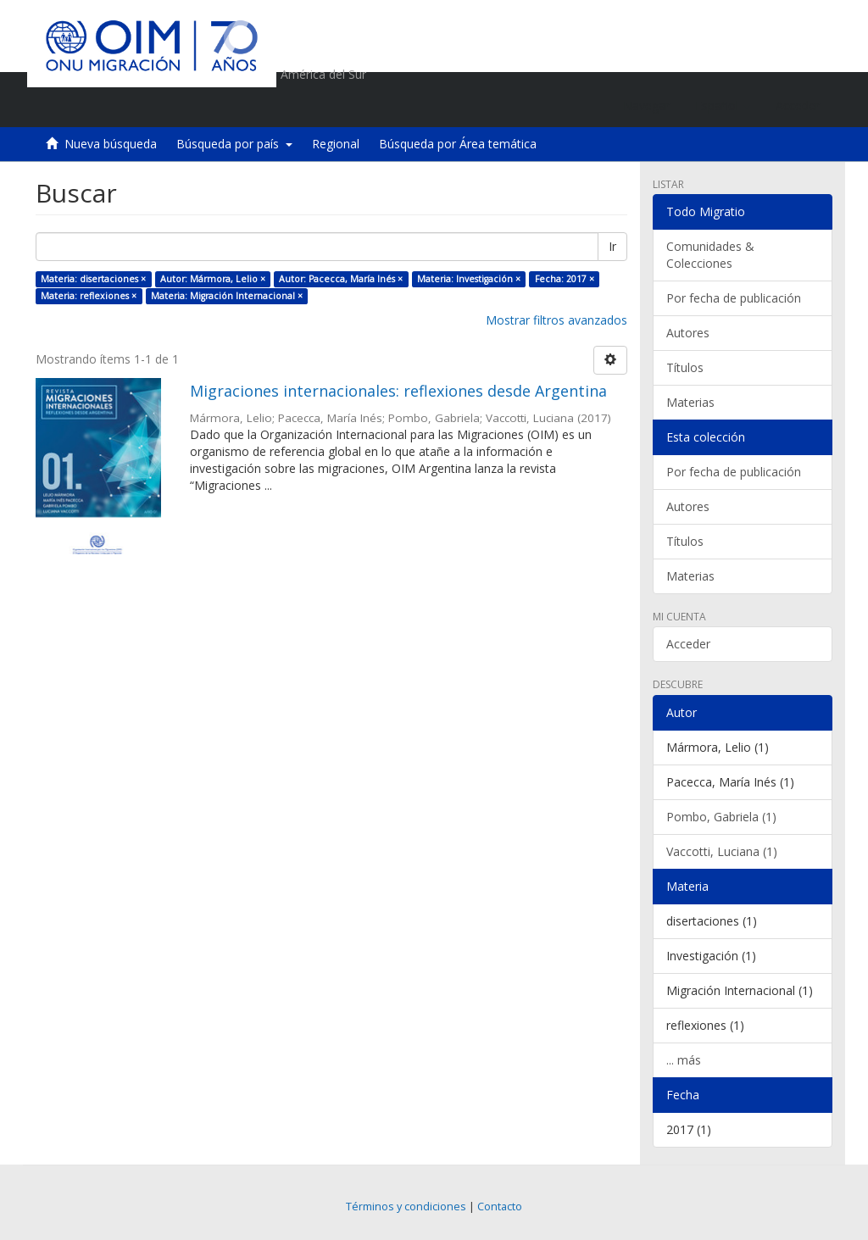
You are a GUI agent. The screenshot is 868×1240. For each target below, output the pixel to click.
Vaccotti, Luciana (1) (721, 851)
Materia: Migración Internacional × (227, 296)
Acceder (688, 644)
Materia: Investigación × (468, 279)
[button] (722, 106)
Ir (612, 246)
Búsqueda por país (234, 144)
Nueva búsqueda (110, 144)
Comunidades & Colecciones (710, 254)
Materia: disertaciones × (93, 279)
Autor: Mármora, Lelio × (212, 279)
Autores (687, 333)
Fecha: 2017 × (564, 279)
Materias (690, 402)
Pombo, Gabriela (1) (721, 817)
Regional (335, 144)
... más (683, 1060)
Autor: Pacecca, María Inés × (341, 279)
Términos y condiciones (406, 1206)
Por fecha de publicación (733, 298)
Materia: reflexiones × (88, 296)
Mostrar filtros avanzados (556, 320)
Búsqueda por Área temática (458, 144)
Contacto (499, 1206)
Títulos (685, 367)
